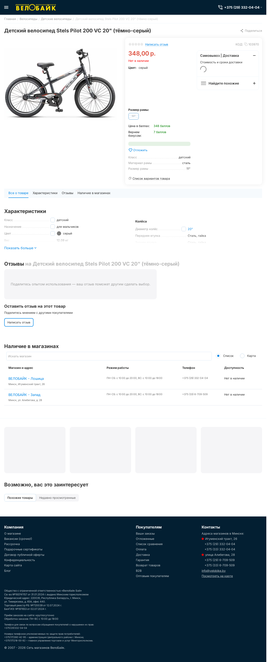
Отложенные (145, 538)
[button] (251, 31)
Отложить (137, 150)
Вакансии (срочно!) (18, 538)
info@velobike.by (214, 570)
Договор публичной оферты (24, 554)
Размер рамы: (138, 109)
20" (190, 229)
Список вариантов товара (151, 178)
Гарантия (142, 560)
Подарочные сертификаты (23, 549)
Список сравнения (149, 544)
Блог (7, 570)
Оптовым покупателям (152, 576)
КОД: (239, 44)
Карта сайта (13, 565)
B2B (139, 570)
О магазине (12, 533)
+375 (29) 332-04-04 (220, 544)
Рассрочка (12, 544)
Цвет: (132, 67)
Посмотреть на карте (217, 576)
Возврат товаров (148, 565)
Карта (248, 355)
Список (225, 355)
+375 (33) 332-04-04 (220, 549)
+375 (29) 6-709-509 (220, 560)
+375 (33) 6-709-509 (220, 565)
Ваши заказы (145, 533)
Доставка (143, 554)
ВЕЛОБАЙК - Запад (24, 395)
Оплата (141, 549)
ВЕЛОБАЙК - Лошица (26, 378)
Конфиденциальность (19, 560)
